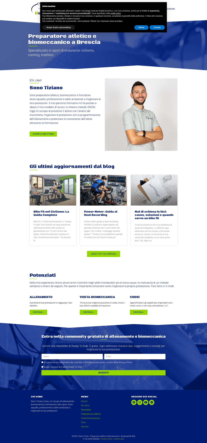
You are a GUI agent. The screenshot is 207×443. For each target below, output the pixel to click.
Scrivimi (170, 9)
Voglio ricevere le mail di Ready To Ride (63, 367)
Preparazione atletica (91, 414)
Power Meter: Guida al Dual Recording (100, 213)
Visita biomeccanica (90, 418)
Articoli (84, 401)
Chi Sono (85, 405)
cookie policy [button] (115, 13)
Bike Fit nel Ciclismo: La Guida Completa (51, 213)
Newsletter (86, 409)
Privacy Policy (106, 439)
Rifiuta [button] (141, 27)
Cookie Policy (118, 439)
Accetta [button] (157, 27)
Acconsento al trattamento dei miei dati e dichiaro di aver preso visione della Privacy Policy (88, 362)
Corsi (83, 422)
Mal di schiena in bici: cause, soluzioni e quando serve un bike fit (154, 215)
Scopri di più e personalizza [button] (58, 27)
